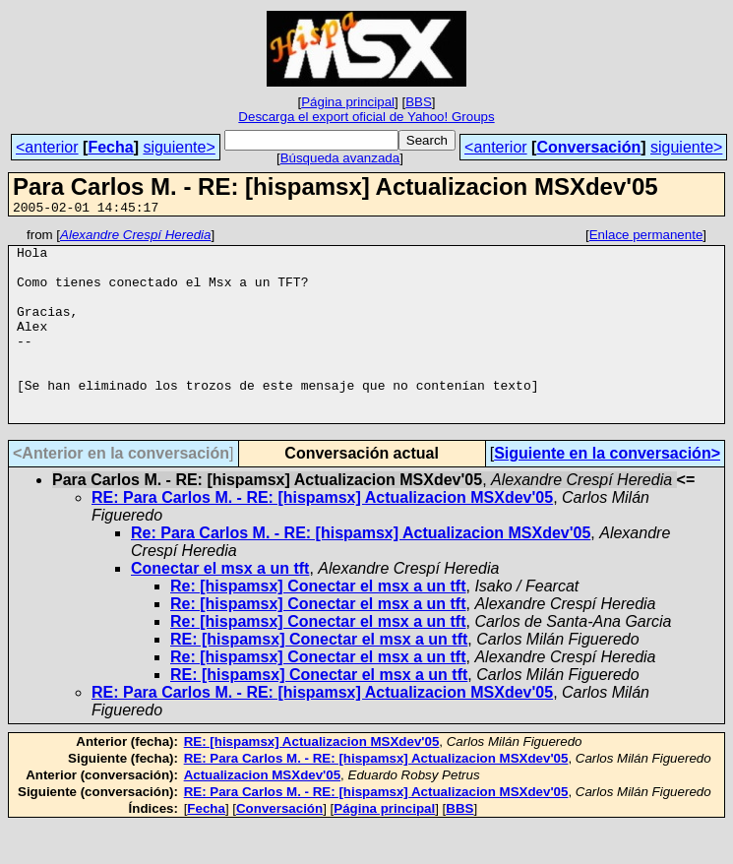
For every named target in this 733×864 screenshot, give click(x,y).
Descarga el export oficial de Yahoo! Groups (366, 116)
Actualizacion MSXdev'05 (262, 813)
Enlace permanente (646, 237)
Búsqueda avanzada (340, 158)
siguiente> (178, 147)
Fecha (110, 147)
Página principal (348, 101)
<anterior (47, 147)
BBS (418, 101)
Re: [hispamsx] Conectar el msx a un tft (318, 624)
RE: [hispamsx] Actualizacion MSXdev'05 (312, 779)
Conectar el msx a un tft (220, 606)
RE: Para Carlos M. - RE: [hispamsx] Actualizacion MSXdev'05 (322, 535)
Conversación (588, 147)
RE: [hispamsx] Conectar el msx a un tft (318, 677)
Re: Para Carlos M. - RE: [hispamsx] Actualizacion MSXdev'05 (360, 571)
